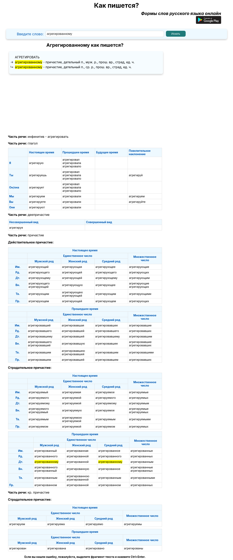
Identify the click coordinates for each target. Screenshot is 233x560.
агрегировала (72, 163)
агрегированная (77, 450)
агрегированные (141, 450)
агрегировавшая (73, 325)
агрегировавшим (140, 336)
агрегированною (78, 476)
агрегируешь (38, 175)
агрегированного (46, 456)
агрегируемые (139, 392)
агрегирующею (72, 292)
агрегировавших (140, 331)
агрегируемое (105, 392)
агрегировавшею (73, 350)
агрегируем (37, 196)
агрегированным (141, 461)
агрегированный (46, 450)
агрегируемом (38, 426)
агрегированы (133, 548)
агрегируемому (39, 403)
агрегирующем (38, 301)
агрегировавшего (40, 331)
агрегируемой (71, 397)
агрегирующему (39, 278)
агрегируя (16, 227)
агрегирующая (72, 266)
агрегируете (37, 201)
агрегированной (78, 456)
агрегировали (72, 196)
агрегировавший (39, 325)
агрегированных (141, 456)
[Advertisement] (85, 104)
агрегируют (37, 207)
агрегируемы (133, 524)
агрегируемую (72, 410)
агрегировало (72, 166)
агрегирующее (105, 266)
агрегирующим (139, 278)
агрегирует (36, 187)
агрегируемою (72, 417)
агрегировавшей (73, 331)
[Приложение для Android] (208, 22)
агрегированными (142, 477)
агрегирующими (140, 293)
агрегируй (136, 175)
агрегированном (46, 485)
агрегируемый (38, 392)
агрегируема (56, 524)
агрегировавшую (73, 343)
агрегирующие (139, 266)
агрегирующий (38, 266)
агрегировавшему (40, 336)
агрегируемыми (140, 419)
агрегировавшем (39, 359)
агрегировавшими (141, 352)
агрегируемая (71, 392)
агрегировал (71, 159)
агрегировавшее (106, 325)
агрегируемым (139, 403)
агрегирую (36, 163)
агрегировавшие (140, 325)
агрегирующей (72, 272)
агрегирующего (39, 272)
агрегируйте (137, 201)
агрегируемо (94, 524)
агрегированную (78, 469)
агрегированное (109, 450)
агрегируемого (39, 397)
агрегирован (17, 548)
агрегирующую (72, 285)
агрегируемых (138, 397)
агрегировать (27, 57)
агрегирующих (139, 272)
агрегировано (95, 548)
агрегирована (56, 548)
